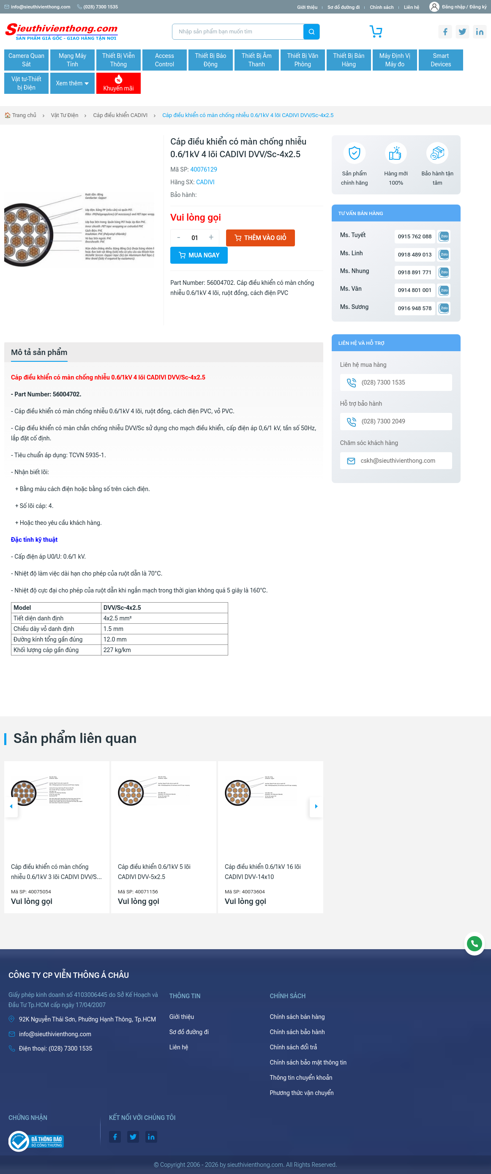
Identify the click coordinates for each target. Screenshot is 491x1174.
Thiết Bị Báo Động (210, 60)
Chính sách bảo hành (297, 1032)
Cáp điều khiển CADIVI (120, 115)
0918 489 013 (415, 254)
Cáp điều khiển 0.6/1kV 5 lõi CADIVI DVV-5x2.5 (154, 871)
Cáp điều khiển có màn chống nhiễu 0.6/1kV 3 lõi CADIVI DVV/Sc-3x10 (56, 872)
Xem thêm (72, 83)
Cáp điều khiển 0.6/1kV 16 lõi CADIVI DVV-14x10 (263, 871)
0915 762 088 (415, 236)
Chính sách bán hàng (297, 1016)
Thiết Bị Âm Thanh (257, 60)
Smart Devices (441, 60)
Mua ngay (199, 255)
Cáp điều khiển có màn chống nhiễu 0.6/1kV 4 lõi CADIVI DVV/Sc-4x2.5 (247, 115)
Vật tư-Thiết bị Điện (26, 83)
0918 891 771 (415, 272)
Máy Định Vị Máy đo (394, 60)
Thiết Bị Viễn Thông (118, 60)
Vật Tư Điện (65, 115)
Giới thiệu (307, 7)
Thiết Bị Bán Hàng (349, 60)
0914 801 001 (415, 290)
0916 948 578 (415, 308)
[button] (11, 807)
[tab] (39, 352)
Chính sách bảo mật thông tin (308, 1062)
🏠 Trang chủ (20, 115)
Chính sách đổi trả (293, 1047)
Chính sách (381, 7)
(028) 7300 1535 (97, 7)
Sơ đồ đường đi (343, 7)
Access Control (164, 60)
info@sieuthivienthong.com (37, 7)
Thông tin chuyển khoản (301, 1077)
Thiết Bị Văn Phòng (303, 60)
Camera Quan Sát (26, 60)
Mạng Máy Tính (72, 60)
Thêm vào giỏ (260, 238)
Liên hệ (412, 7)
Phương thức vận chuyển (302, 1092)
